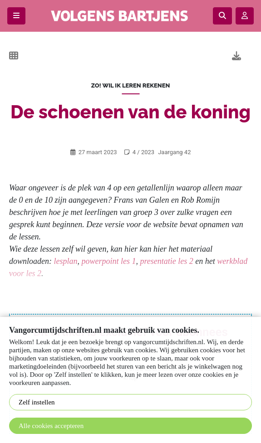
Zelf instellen (37, 402)
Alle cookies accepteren (51, 425)
